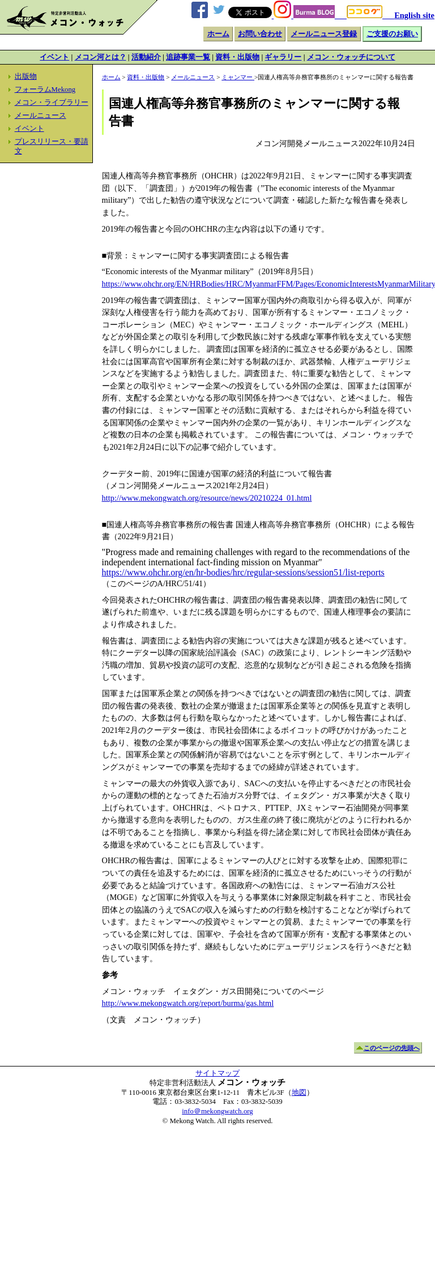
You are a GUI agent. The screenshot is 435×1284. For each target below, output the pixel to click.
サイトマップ (217, 1073)
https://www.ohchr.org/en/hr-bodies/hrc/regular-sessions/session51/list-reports (243, 572)
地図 (299, 1093)
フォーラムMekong (45, 89)
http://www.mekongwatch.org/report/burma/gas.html (188, 1003)
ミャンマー (237, 77)
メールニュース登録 (324, 34)
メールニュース (40, 116)
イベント (54, 57)
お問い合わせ (260, 34)
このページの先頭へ (392, 1047)
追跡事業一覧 (188, 57)
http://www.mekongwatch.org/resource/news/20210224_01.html (207, 497)
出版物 (26, 76)
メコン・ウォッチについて (351, 57)
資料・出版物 (237, 57)
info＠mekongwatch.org (217, 1111)
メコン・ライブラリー (51, 102)
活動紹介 (146, 57)
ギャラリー (283, 57)
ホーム (218, 34)
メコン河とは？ (100, 57)
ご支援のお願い (392, 34)
